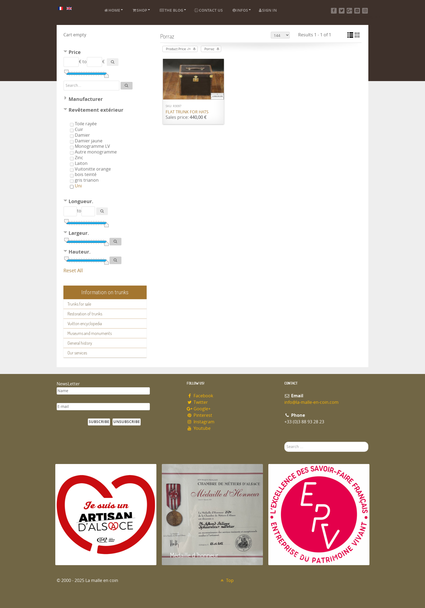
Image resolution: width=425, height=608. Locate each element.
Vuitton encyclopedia (84, 323)
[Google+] (349, 11)
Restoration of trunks (84, 313)
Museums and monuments (89, 333)
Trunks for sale (79, 304)
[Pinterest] (357, 11)
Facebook (200, 395)
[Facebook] (334, 11)
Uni (78, 185)
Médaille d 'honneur (194, 555)
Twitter (197, 402)
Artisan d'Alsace (82, 555)
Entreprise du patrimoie (306, 555)
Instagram (200, 421)
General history (79, 343)
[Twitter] (341, 11)
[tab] (105, 53)
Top (226, 580)
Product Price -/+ (178, 49)
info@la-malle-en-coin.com (311, 402)
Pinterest (199, 415)
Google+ (199, 408)
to (84, 61)
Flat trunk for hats (187, 112)
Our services (77, 353)
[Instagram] (365, 11)
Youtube (199, 428)
